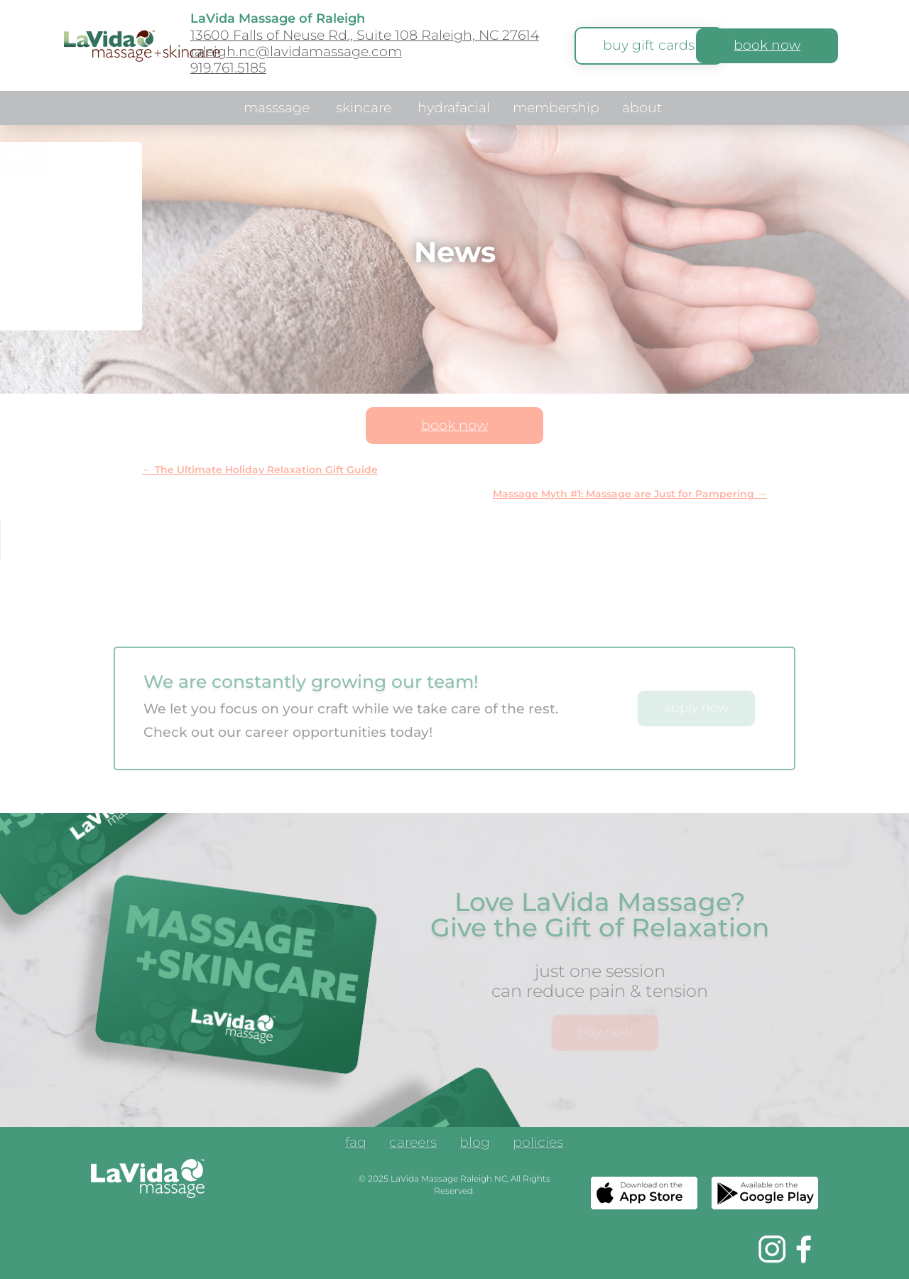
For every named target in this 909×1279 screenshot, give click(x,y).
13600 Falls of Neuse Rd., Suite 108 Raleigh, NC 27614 (364, 35)
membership (556, 109)
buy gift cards (649, 45)
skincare (363, 109)
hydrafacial (454, 109)
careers (413, 1144)
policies (538, 1144)
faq (355, 1144)
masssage (277, 109)
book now (767, 45)
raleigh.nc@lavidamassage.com (296, 51)
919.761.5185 (228, 68)
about (642, 109)
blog (474, 1144)
